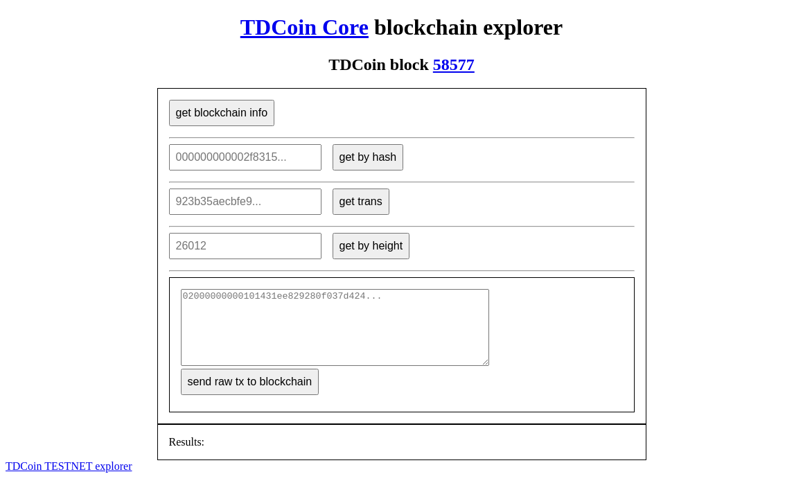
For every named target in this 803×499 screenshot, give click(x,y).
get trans (360, 201)
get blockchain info (222, 113)
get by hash (368, 157)
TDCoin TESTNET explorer (69, 481)
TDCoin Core (304, 27)
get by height (371, 246)
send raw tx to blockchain (250, 396)
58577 (454, 64)
